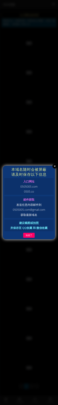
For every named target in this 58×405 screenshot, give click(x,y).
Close (54, 166)
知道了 (29, 235)
